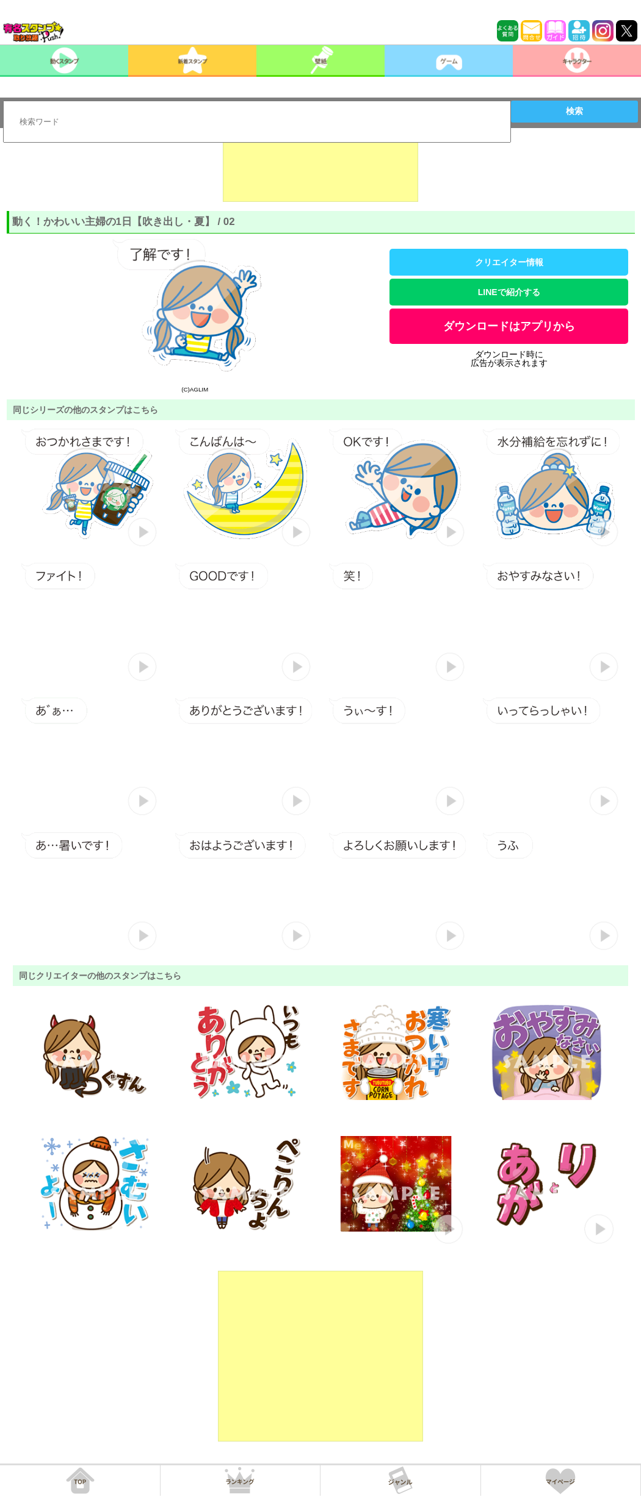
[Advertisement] (320, 171)
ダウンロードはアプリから (509, 326)
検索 (574, 111)
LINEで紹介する (509, 292)
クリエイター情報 (509, 262)
